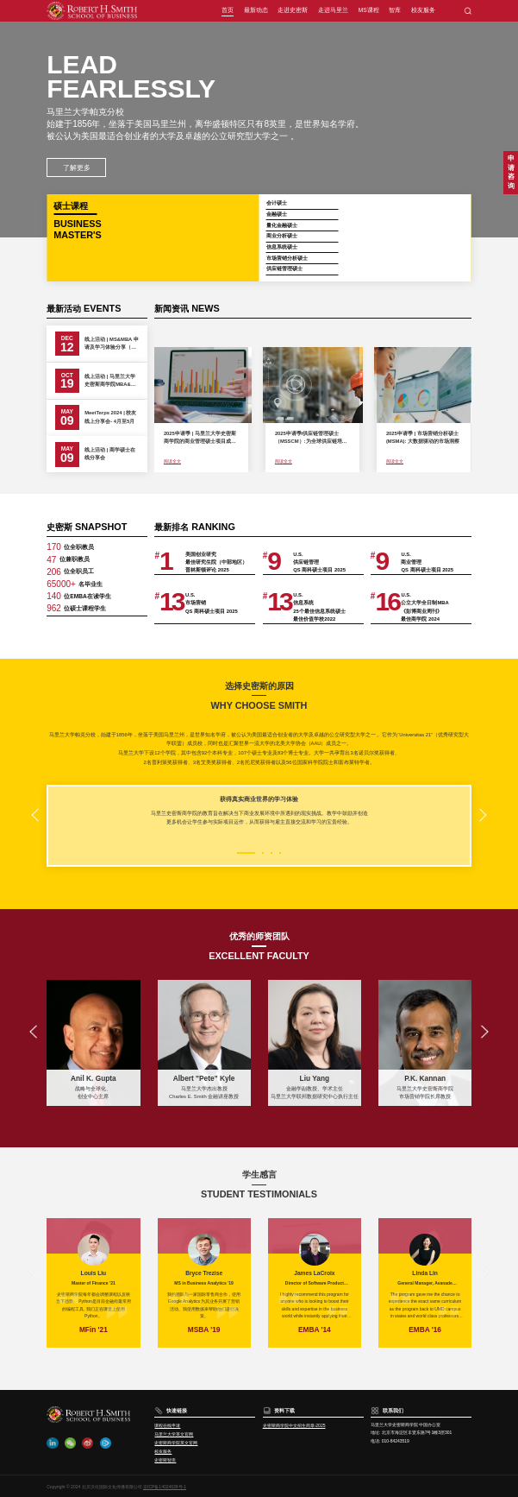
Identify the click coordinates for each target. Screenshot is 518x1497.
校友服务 (423, 10)
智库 (395, 10)
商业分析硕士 (281, 235)
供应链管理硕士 (284, 268)
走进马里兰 (333, 10)
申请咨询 (511, 172)
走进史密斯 (293, 10)
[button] (34, 815)
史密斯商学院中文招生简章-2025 (294, 1425)
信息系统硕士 (281, 247)
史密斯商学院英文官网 (175, 1442)
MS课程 (369, 10)
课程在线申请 (167, 1425)
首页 (228, 10)
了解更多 (76, 167)
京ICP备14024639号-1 (164, 1486)
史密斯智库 (165, 1459)
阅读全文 (172, 461)
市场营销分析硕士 (287, 258)
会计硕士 (276, 202)
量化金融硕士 (281, 225)
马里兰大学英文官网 (173, 1434)
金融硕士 (276, 214)
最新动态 (256, 10)
